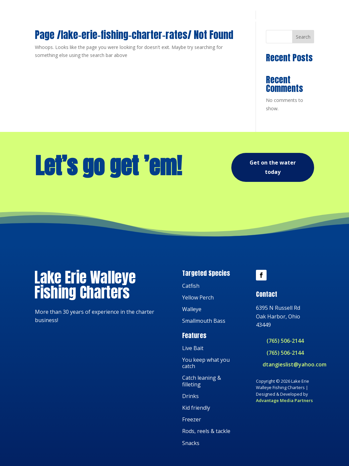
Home (212, 18)
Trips (234, 18)
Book (307, 18)
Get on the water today (273, 193)
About (256, 18)
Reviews (282, 18)
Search (303, 62)
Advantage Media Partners (284, 426)
